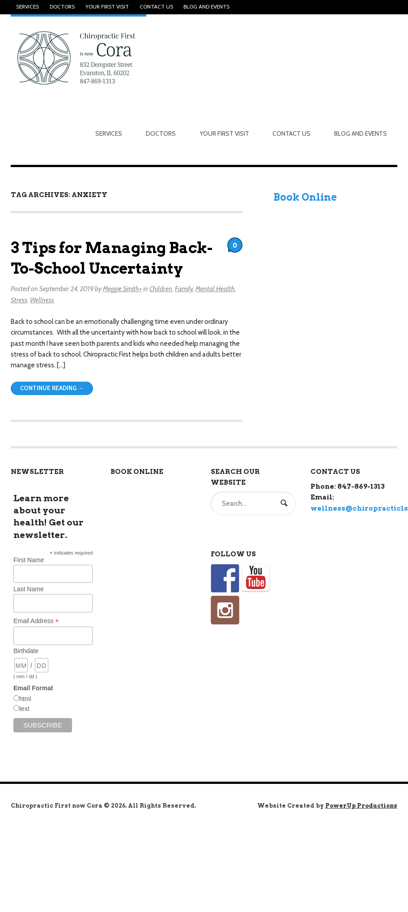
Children (160, 289)
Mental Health (215, 289)
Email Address (36, 621)
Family (184, 289)
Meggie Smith (121, 289)
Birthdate (25, 650)
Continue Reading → (52, 388)
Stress (19, 300)
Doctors (62, 7)
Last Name (28, 589)
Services (27, 7)
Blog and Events (206, 7)
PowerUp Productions (361, 805)
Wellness (42, 300)
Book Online (305, 197)
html (25, 698)
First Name (28, 560)
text (24, 708)
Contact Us (156, 7)
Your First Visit (107, 7)
